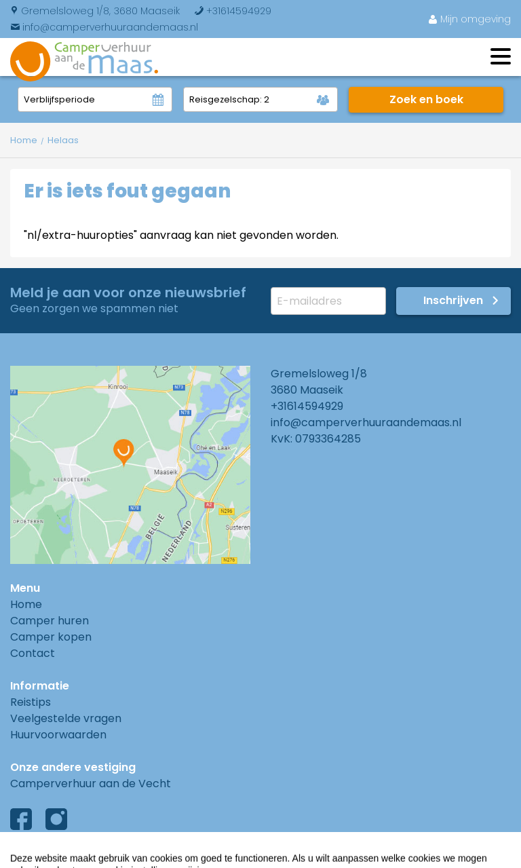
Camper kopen (51, 637)
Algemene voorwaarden (76, 854)
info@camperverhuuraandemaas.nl (104, 27)
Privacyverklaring (212, 854)
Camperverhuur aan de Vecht (90, 783)
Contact (32, 653)
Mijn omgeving (469, 19)
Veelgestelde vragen (65, 718)
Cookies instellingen (335, 854)
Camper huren (49, 620)
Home (26, 604)
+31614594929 (232, 11)
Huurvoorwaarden (58, 734)
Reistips (30, 702)
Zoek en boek (426, 99)
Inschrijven (453, 300)
